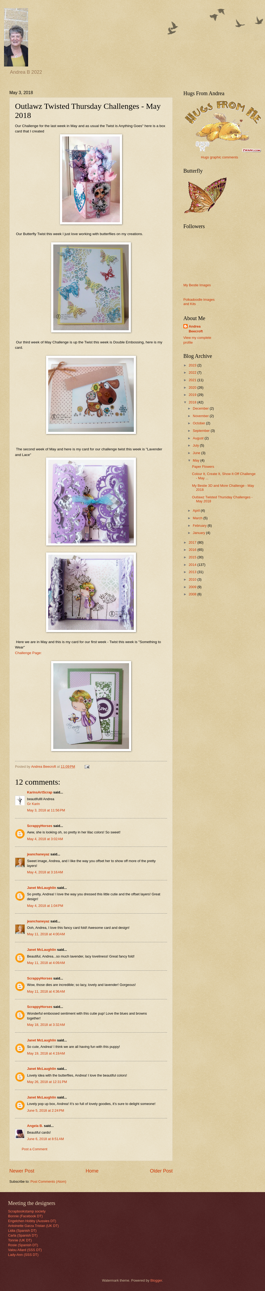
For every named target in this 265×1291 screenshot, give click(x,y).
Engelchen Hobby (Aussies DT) (32, 1221)
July (196, 445)
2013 (193, 572)
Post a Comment (34, 1149)
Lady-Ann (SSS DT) (23, 1255)
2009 (193, 587)
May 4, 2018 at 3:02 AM (45, 839)
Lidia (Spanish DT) (22, 1231)
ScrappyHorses (39, 826)
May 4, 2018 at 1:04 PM (45, 906)
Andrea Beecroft (196, 328)
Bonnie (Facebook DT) (25, 1216)
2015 (193, 557)
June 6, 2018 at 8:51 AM (45, 1139)
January (199, 533)
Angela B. (35, 1126)
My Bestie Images (197, 285)
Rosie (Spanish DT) (23, 1245)
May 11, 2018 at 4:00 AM (46, 934)
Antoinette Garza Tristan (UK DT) (33, 1226)
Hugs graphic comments (219, 157)
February (200, 526)
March (198, 518)
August (199, 438)
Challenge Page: (28, 653)
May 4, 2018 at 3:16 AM (45, 872)
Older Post (161, 1171)
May (196, 460)
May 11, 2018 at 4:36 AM (46, 991)
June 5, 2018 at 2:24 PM (45, 1110)
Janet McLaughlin (41, 888)
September (202, 431)
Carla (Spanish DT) (22, 1235)
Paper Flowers (203, 467)
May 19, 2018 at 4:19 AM (46, 1053)
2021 (193, 380)
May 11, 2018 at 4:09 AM (46, 963)
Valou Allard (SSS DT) (25, 1250)
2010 (193, 579)
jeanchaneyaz (38, 854)
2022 (193, 372)
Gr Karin (33, 804)
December (201, 408)
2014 (193, 565)
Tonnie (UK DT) (20, 1240)
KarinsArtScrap (39, 792)
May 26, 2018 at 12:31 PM (47, 1082)
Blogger (156, 1280)
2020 (193, 387)
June (197, 453)
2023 (193, 365)
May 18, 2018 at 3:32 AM (46, 1025)
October (199, 423)
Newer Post (21, 1171)
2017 (193, 542)
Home (92, 1171)
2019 (193, 395)
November (201, 416)
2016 (193, 550)
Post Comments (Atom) (48, 1181)
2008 (193, 594)
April (196, 511)
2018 (193, 402)
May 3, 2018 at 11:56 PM (46, 810)
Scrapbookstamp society (27, 1211)
